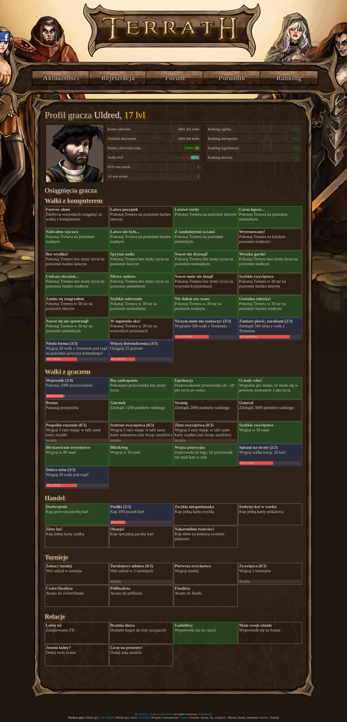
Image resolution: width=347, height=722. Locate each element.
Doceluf (144, 717)
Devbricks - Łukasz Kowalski (154, 714)
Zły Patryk (107, 717)
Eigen (184, 717)
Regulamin (205, 714)
